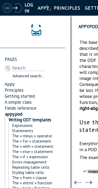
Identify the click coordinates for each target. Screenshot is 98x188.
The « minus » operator (32, 135)
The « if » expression (30, 156)
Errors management (29, 161)
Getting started (20, 96)
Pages (11, 59)
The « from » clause (29, 177)
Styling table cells (28, 172)
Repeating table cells (30, 167)
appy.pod (13, 114)
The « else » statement (32, 151)
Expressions (22, 125)
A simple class (18, 102)
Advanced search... (28, 75)
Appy (10, 84)
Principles (14, 90)
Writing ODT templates (30, 120)
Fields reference (20, 108)
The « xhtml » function (32, 182)
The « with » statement (32, 146)
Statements (22, 130)
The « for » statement (31, 141)
